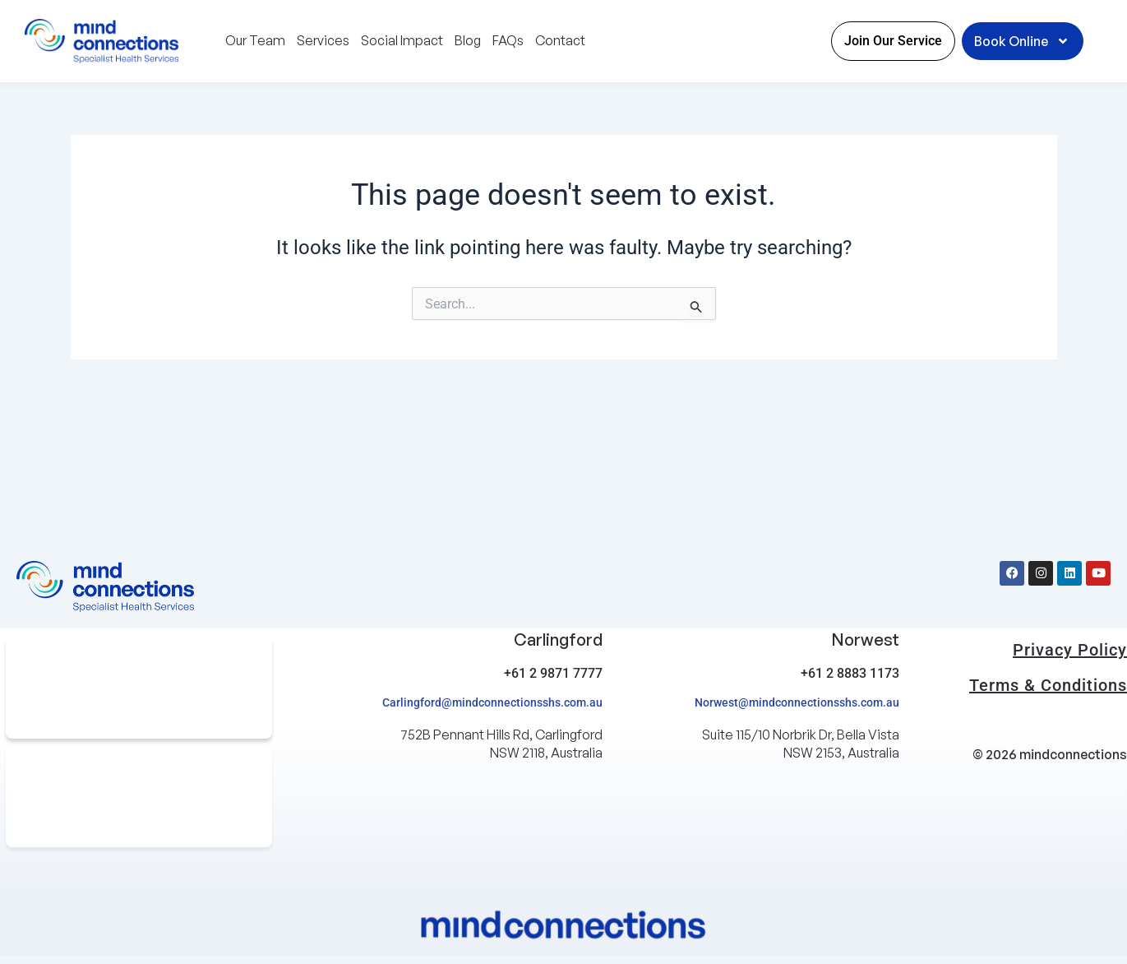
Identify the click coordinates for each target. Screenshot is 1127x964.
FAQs (508, 40)
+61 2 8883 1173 (850, 673)
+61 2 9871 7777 (553, 673)
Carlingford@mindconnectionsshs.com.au (492, 702)
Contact (560, 40)
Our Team (255, 40)
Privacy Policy (1070, 650)
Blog (468, 40)
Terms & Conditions (1048, 685)
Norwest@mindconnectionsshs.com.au (797, 702)
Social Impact (402, 40)
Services (323, 40)
